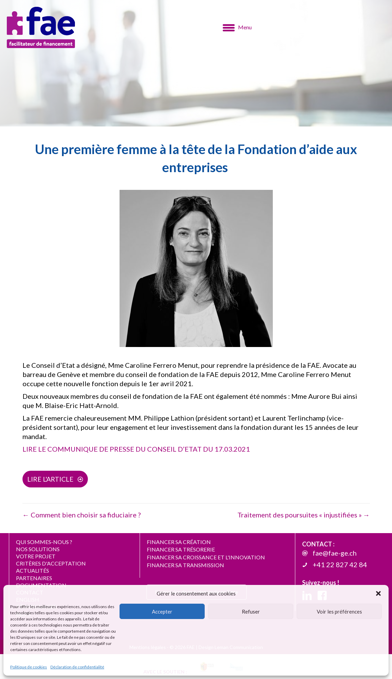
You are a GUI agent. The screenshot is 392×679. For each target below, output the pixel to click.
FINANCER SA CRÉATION (179, 542)
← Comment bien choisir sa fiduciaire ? (81, 515)
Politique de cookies (28, 666)
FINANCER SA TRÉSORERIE (181, 550)
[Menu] (237, 27)
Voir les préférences (339, 611)
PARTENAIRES (34, 578)
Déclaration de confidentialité (77, 666)
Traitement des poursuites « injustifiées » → (303, 515)
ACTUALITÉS (32, 571)
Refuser (251, 611)
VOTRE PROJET (36, 556)
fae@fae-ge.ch (335, 553)
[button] (378, 593)
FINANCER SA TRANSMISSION (185, 565)
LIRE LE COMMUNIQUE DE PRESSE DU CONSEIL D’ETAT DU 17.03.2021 (136, 449)
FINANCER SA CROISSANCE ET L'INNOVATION (206, 557)
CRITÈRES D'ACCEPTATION (51, 563)
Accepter (162, 611)
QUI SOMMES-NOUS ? (44, 542)
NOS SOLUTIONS (38, 549)
